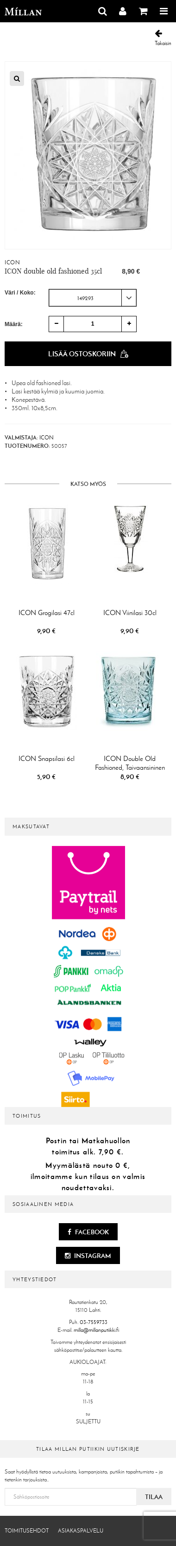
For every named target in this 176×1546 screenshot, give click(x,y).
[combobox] (92, 297)
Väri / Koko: (20, 292)
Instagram (88, 1255)
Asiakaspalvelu (80, 1530)
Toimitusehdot (27, 1530)
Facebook (88, 1232)
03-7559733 (93, 1322)
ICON (12, 262)
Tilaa (154, 1497)
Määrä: (14, 324)
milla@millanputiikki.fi (96, 1330)
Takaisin (163, 37)
